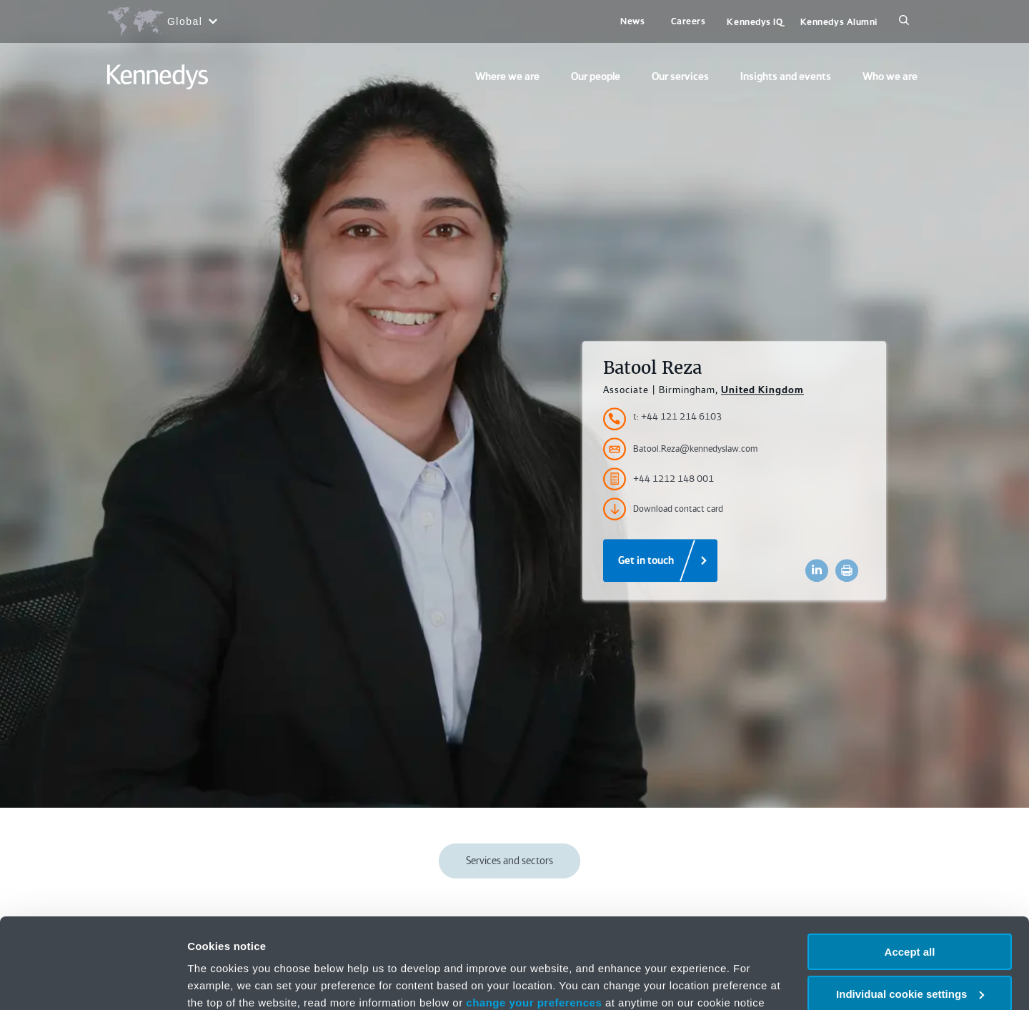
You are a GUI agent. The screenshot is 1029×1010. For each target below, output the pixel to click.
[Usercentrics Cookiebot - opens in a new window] (92, 982)
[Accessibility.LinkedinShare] (816, 570)
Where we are (507, 76)
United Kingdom (762, 389)
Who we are (890, 76)
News (632, 21)
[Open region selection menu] (162, 21)
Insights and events (785, 76)
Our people (595, 76)
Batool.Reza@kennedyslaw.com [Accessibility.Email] (680, 448)
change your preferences (534, 925)
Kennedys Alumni (839, 21)
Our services (680, 76)
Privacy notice (370, 942)
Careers (688, 21)
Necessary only (909, 958)
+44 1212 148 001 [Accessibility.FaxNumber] (658, 478)
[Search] (904, 21)
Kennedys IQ (754, 21)
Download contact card (663, 508)
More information (231, 982)
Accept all (910, 874)
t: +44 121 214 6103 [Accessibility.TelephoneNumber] (677, 416)
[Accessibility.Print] (846, 570)
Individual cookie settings (910, 917)
